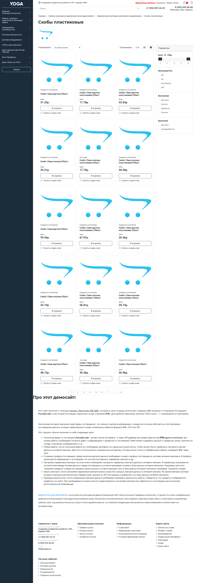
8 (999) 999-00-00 (46, 543)
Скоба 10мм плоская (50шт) (54, 161)
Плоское (164, 112)
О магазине (124, 527)
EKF (162, 75)
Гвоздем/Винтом (167, 129)
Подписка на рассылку (50, 575)
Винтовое (165, 100)
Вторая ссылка (86, 530)
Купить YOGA (172, 3)
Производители (165, 534)
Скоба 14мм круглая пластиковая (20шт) (90, 364)
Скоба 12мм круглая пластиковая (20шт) (129, 229)
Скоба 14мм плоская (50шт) (132, 364)
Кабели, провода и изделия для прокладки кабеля (12, 20)
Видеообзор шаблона (145, 3)
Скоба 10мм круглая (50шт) (54, 94)
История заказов (48, 566)
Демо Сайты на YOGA (11, 62)
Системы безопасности (12, 35)
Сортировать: (44, 47)
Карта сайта (163, 546)
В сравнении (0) (47, 572)
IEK (162, 79)
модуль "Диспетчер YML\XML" (84, 411)
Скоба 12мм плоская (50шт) (54, 296)
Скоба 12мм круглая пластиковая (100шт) (90, 229)
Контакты (160, 3)
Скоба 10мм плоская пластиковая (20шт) (90, 161)
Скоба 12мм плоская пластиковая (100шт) (90, 296)
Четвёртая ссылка (87, 537)
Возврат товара (165, 530)
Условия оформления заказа (132, 537)
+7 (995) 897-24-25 (46, 537)
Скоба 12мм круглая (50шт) (54, 229)
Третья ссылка (86, 534)
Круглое (164, 104)
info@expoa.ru (44, 549)
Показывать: (126, 47)
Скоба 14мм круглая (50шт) (54, 364)
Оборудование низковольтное (8, 28)
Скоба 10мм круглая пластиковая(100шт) (129, 94)
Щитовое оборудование (12, 40)
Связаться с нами (166, 527)
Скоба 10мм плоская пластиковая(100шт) (129, 161)
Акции (16, 69)
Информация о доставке (130, 530)
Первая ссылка (86, 527)
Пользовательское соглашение (133, 534)
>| (121, 392)
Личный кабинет (47, 563)
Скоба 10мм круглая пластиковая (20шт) (90, 94)
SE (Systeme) (166, 83)
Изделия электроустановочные (11, 12)
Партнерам (163, 540)
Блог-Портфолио (9, 57)
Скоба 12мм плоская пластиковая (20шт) (129, 296)
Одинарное (165, 108)
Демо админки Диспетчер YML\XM (13, 51)
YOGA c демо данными (11, 45)
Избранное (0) (46, 569)
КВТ (162, 88)
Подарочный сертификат (169, 537)
